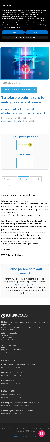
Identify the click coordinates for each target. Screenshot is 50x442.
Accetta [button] (36, 32)
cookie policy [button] (32, 17)
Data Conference (7, 381)
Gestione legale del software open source (17, 411)
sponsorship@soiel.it (25, 284)
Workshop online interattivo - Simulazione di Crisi (20, 403)
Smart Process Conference (11, 372)
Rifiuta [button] (13, 32)
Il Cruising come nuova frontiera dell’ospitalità (18, 364)
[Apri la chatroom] (41, 433)
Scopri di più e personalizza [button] (25, 37)
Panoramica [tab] (9, 179)
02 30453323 (29, 121)
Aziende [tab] (36, 179)
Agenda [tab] (23, 179)
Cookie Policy (19, 436)
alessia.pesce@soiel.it (11, 121)
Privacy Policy (31, 436)
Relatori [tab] (7, 185)
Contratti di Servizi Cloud (10, 395)
